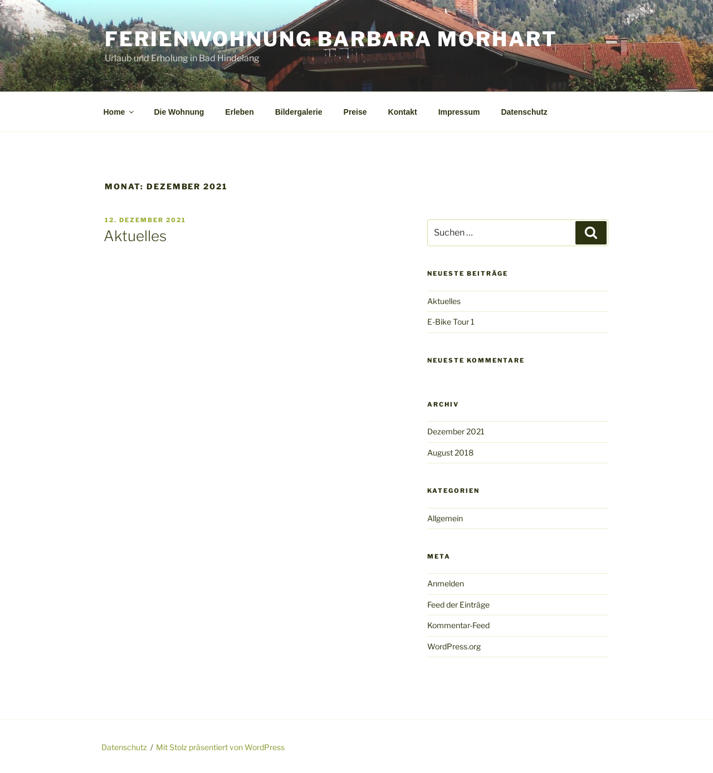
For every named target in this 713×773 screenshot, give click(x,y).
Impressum (459, 111)
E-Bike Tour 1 (451, 321)
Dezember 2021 (456, 431)
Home (120, 111)
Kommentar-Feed (458, 625)
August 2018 (450, 452)
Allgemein (445, 518)
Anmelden (445, 583)
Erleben (239, 111)
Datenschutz (524, 111)
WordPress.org (454, 646)
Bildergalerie (299, 111)
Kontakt (402, 111)
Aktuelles (135, 235)
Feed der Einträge (458, 604)
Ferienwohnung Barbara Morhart (331, 39)
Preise (355, 111)
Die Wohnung (179, 111)
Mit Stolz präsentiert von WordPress (220, 747)
